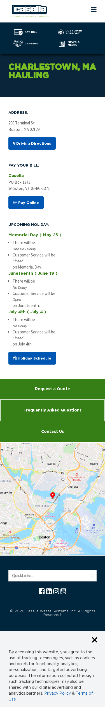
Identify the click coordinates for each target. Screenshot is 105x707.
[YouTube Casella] (63, 591)
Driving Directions (32, 144)
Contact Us (52, 432)
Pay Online (26, 203)
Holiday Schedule (32, 358)
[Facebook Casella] (42, 591)
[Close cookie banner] (95, 640)
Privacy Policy (57, 693)
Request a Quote (52, 389)
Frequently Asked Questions (52, 410)
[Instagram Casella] (56, 591)
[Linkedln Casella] (49, 591)
